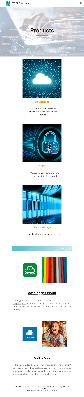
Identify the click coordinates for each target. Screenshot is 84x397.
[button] (3, 3)
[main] (42, 31)
